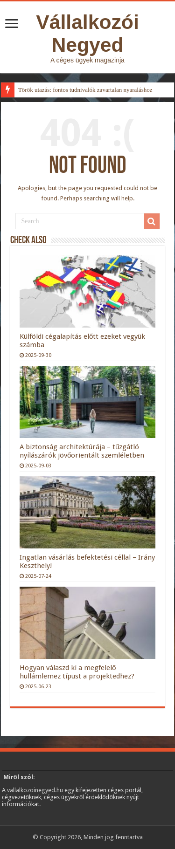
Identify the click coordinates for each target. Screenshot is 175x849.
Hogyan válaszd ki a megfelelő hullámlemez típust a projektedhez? (77, 672)
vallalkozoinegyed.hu (35, 790)
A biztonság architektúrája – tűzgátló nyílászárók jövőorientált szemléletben (82, 451)
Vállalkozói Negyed (87, 33)
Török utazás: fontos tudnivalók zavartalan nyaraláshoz (85, 89)
